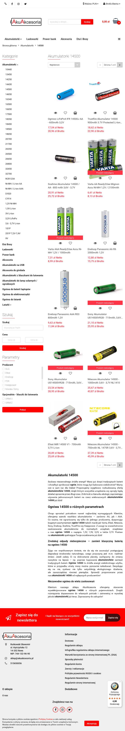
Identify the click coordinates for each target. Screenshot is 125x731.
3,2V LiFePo (11, 218)
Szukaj (22, 348)
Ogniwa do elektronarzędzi (16, 294)
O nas (5, 695)
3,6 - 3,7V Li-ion (12, 223)
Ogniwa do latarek (11, 299)
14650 (8, 94)
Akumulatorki (13, 39)
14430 (8, 84)
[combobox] (64, 65)
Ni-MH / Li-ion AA (13, 183)
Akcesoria (66, 39)
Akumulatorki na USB (13, 265)
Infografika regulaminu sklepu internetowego (87, 650)
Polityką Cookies (46, 719)
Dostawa (69, 641)
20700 (8, 139)
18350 (8, 119)
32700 (8, 174)
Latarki (6, 304)
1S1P (8, 228)
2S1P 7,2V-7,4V (12, 233)
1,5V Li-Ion (10, 208)
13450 (8, 74)
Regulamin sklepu (74, 645)
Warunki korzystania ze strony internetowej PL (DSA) (91, 655)
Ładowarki (32, 39)
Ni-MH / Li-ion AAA (14, 188)
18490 (8, 124)
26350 (8, 149)
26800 (8, 164)
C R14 (8, 198)
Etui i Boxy (82, 39)
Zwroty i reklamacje (74, 668)
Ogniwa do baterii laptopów (16, 289)
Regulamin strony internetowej (80, 682)
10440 (8, 69)
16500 (8, 104)
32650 (8, 169)
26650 (8, 159)
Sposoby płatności (74, 659)
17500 (8, 114)
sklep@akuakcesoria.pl (21, 658)
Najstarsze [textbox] (54, 65)
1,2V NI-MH (11, 203)
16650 (8, 109)
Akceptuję (92, 723)
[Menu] (120, 682)
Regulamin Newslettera (76, 678)
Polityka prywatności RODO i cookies (83, 673)
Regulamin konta (73, 664)
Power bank (49, 39)
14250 (8, 79)
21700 (8, 144)
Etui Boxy (7, 244)
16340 (8, 99)
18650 (8, 134)
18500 (8, 129)
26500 (8, 154)
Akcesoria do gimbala (13, 270)
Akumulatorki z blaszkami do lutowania (22, 275)
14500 (8, 89)
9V (6, 238)
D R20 (8, 193)
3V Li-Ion (9, 213)
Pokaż (23, 410)
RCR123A (10, 178)
